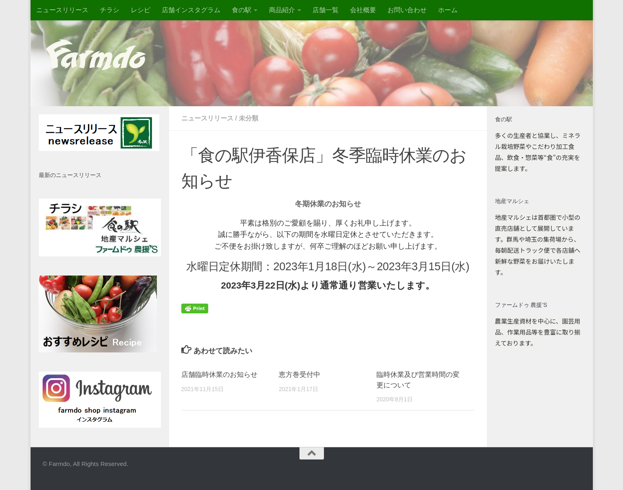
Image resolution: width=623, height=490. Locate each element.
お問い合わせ (407, 10)
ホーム (448, 10)
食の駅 (241, 10)
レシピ (140, 10)
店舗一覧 (326, 10)
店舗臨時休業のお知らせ (219, 374)
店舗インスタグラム (191, 10)
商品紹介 (282, 10)
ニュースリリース (62, 10)
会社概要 (363, 10)
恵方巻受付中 (299, 374)
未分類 (248, 118)
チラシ (109, 10)
